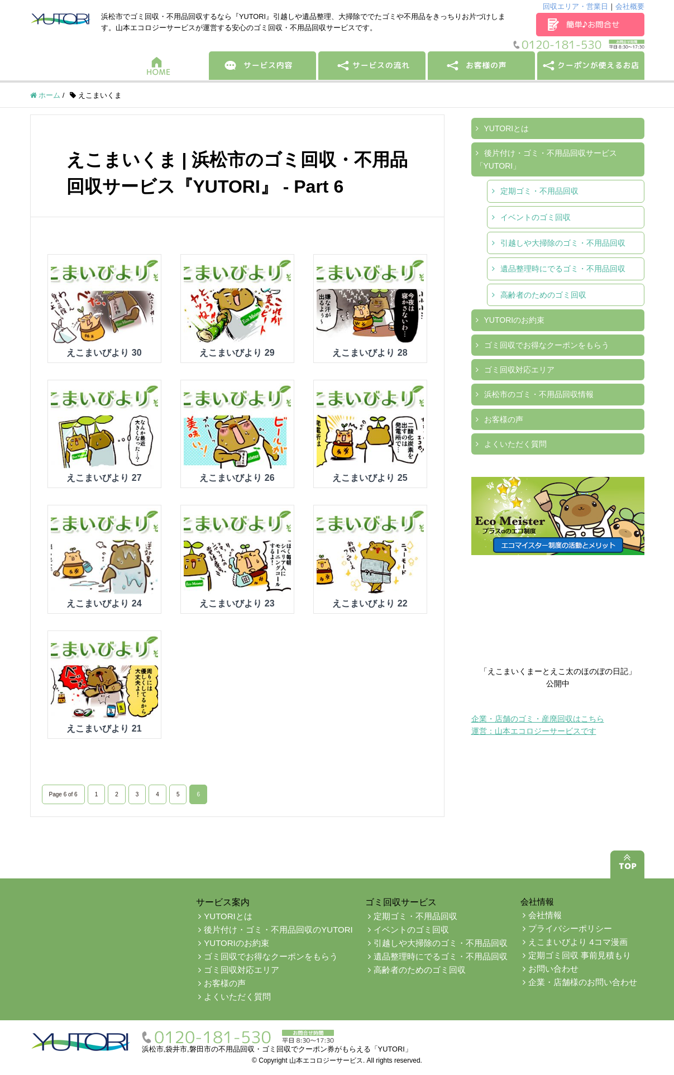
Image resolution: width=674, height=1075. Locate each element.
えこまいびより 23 (236, 603)
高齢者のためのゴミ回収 (543, 294)
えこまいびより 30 (103, 352)
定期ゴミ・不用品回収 (539, 191)
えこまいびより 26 (236, 477)
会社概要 (629, 6)
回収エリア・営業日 (575, 6)
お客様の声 (503, 419)
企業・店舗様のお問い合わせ (582, 982)
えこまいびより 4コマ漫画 (578, 942)
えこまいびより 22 (369, 603)
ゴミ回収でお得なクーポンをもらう (546, 345)
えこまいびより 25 (369, 477)
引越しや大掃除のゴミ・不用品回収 (562, 242)
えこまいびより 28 (369, 352)
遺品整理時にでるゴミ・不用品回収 (562, 268)
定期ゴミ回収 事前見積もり (579, 955)
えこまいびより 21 (103, 728)
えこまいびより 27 (103, 477)
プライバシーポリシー (570, 928)
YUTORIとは (506, 128)
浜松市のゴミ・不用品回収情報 (539, 394)
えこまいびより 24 (103, 603)
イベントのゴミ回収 (535, 217)
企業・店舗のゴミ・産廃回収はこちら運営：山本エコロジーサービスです (537, 724)
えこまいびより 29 (236, 352)
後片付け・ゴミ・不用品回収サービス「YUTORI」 (546, 159)
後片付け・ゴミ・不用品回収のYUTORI (278, 929)
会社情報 (545, 915)
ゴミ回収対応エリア (519, 369)
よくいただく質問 (515, 443)
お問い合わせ (553, 968)
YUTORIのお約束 (514, 320)
